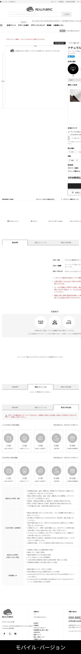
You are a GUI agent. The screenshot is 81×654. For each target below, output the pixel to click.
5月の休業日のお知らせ (73, 31)
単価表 (49, 25)
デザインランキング (38, 25)
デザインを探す (23, 25)
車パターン (34, 221)
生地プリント (11, 25)
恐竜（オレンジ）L (12, 221)
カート (79, 2)
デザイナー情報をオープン (71, 199)
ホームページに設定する (8, 2)
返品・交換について (39, 637)
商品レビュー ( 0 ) (40, 242)
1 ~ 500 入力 (75, 138)
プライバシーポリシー (40, 628)
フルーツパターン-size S (55, 221)
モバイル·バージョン (40, 647)
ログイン (53, 2)
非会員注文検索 (70, 2)
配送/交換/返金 (66, 242)
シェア (71, 56)
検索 (66, 14)
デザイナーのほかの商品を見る (45, 199)
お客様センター (58, 25)
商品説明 (15, 242)
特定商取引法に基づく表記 (41, 630)
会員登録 (61, 2)
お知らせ (62, 31)
